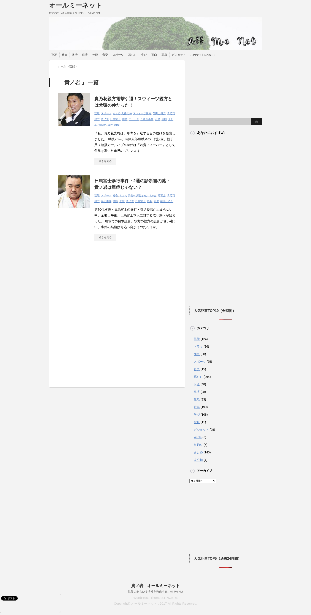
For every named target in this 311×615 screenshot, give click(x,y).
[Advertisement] (94, 284)
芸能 (95, 54)
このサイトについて (203, 54)
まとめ (117, 113)
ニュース (134, 119)
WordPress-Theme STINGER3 (155, 597)
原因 (164, 119)
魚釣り (198, 445)
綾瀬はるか (166, 201)
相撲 (116, 125)
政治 (75, 54)
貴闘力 (102, 125)
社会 (64, 54)
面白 (154, 54)
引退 (157, 119)
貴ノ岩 (105, 119)
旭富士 (162, 195)
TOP (54, 54)
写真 (164, 54)
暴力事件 (106, 201)
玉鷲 (122, 201)
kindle (198, 437)
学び (144, 54)
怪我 (149, 201)
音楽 (105, 54)
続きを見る (105, 161)
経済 (85, 54)
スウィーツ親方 (142, 113)
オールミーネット (75, 5)
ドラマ (198, 346)
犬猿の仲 (126, 113)
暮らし (132, 54)
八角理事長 (146, 119)
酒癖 (115, 201)
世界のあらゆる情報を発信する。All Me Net (155, 591)
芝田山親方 (159, 113)
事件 (110, 125)
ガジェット (179, 54)
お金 (197, 384)
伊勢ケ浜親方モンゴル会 (142, 195)
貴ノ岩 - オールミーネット (155, 585)
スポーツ (118, 54)
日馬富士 (115, 119)
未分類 (198, 460)
